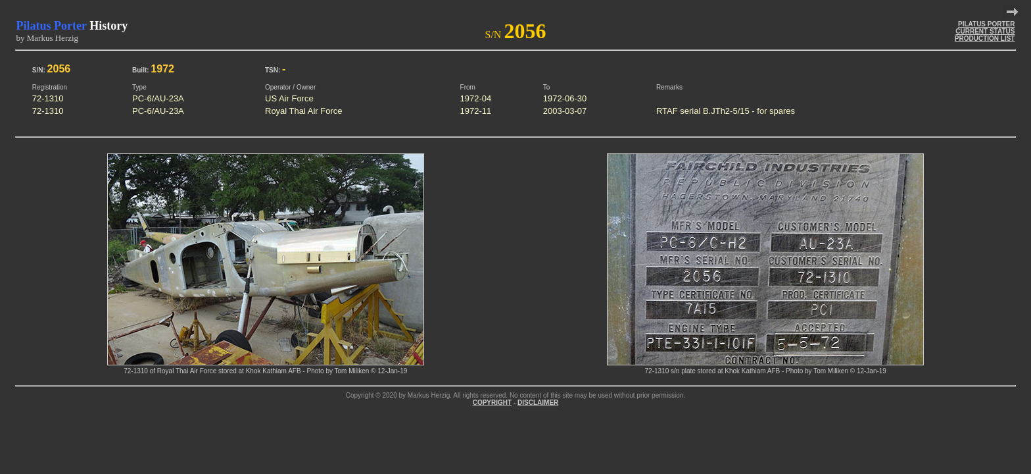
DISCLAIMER (537, 402)
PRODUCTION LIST (985, 38)
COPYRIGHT (492, 402)
